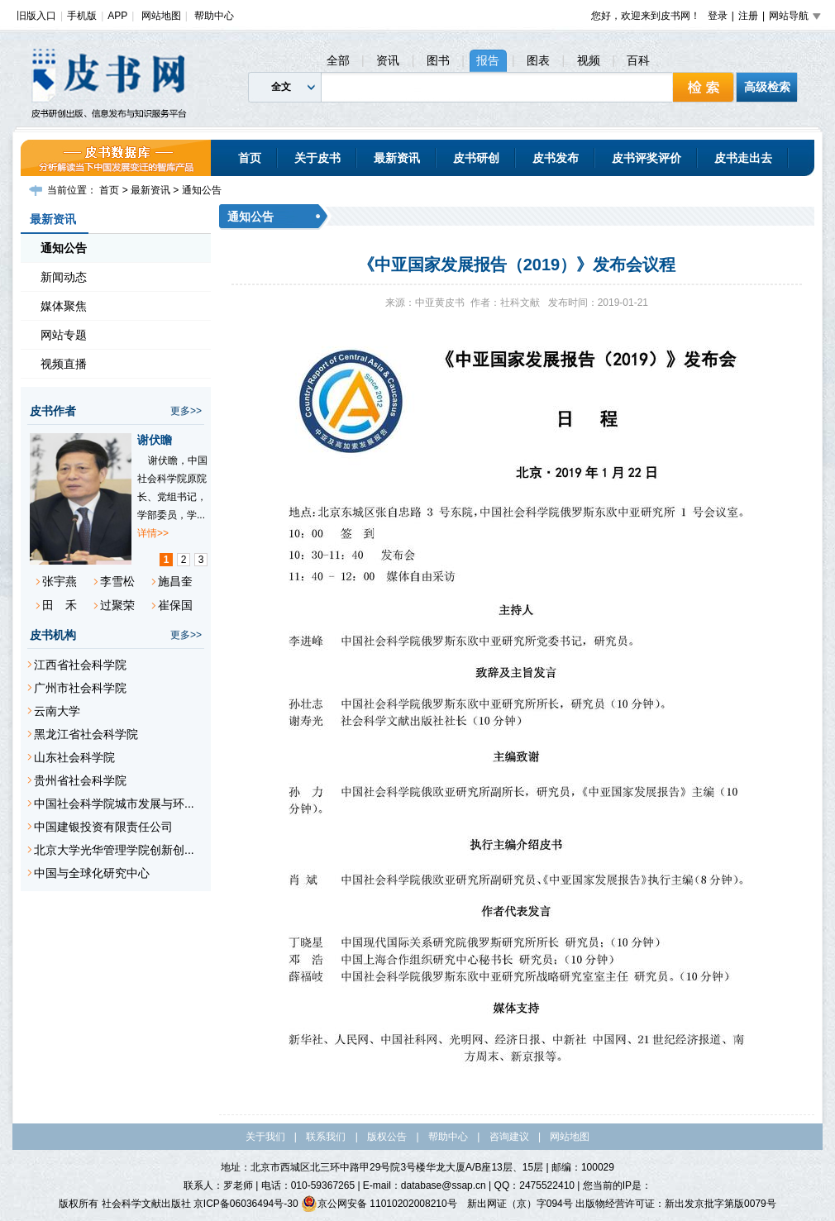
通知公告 (202, 190)
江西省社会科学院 (80, 664)
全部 (338, 60)
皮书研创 (476, 158)
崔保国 (175, 605)
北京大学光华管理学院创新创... (114, 849)
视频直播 (64, 363)
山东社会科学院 (74, 757)
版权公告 (387, 1136)
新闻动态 (64, 277)
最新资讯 (397, 158)
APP (117, 15)
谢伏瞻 (154, 439)
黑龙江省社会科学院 (86, 734)
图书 (438, 60)
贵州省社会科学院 (80, 780)
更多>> (186, 411)
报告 (487, 60)
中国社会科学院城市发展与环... (114, 803)
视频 (588, 60)
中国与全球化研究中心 (92, 873)
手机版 (82, 15)
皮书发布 (555, 158)
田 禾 (59, 605)
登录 (718, 15)
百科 (638, 60)
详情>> (153, 533)
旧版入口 (36, 15)
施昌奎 (175, 581)
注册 (748, 15)
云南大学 (57, 711)
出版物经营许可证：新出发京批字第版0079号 (675, 1203)
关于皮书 (317, 158)
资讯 (387, 60)
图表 (538, 60)
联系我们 (326, 1136)
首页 (249, 158)
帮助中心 (214, 15)
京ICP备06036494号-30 (245, 1203)
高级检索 (767, 86)
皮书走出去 (743, 158)
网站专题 (64, 334)
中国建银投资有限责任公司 (103, 826)
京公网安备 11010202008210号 (379, 1203)
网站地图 (161, 15)
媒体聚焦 (64, 305)
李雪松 (117, 581)
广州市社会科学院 (80, 687)
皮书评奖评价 (646, 158)
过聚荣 (117, 605)
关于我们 (265, 1136)
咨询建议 (509, 1136)
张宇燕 (59, 581)
